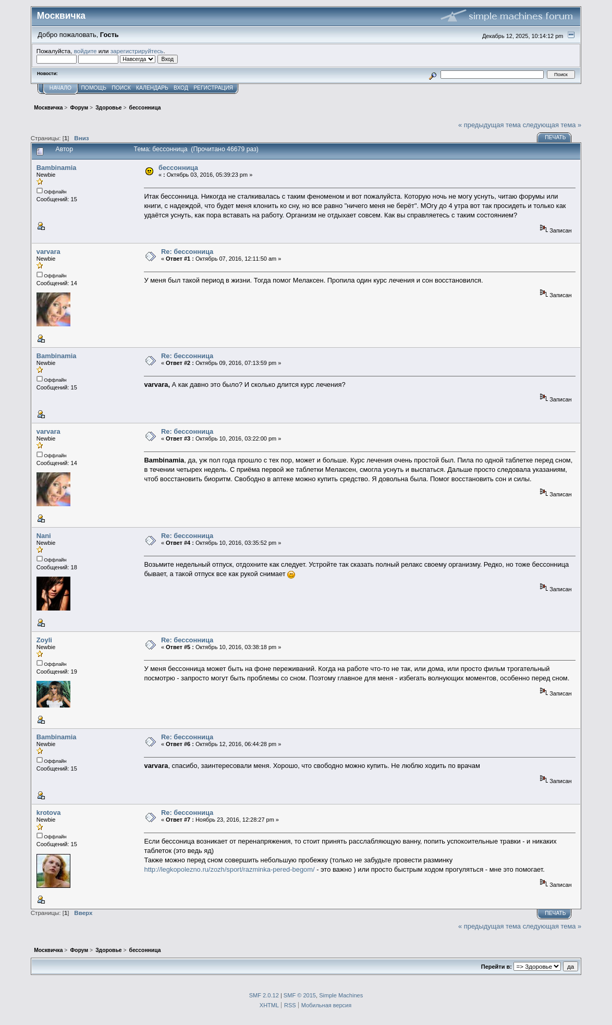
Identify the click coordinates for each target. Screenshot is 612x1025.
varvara (48, 251)
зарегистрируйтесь (137, 50)
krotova (48, 812)
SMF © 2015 (300, 995)
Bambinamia (56, 168)
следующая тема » (552, 125)
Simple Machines (341, 995)
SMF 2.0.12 (264, 995)
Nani (43, 536)
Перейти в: (496, 966)
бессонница (178, 168)
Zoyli (44, 640)
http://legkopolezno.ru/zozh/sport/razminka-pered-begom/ (229, 869)
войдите (85, 50)
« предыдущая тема (489, 125)
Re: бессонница (187, 251)
